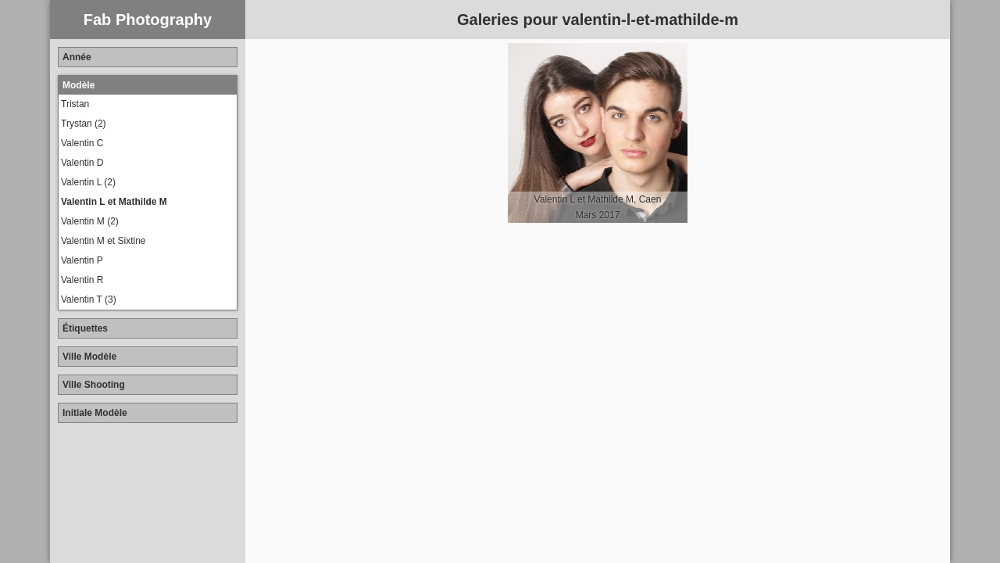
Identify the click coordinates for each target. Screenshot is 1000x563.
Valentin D (82, 162)
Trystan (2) (83, 123)
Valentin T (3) (88, 299)
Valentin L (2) (88, 182)
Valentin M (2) (90, 221)
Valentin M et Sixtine (103, 240)
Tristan (75, 104)
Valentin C (82, 143)
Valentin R (82, 279)
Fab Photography (148, 19)
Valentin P (82, 260)
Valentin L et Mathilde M (114, 201)
